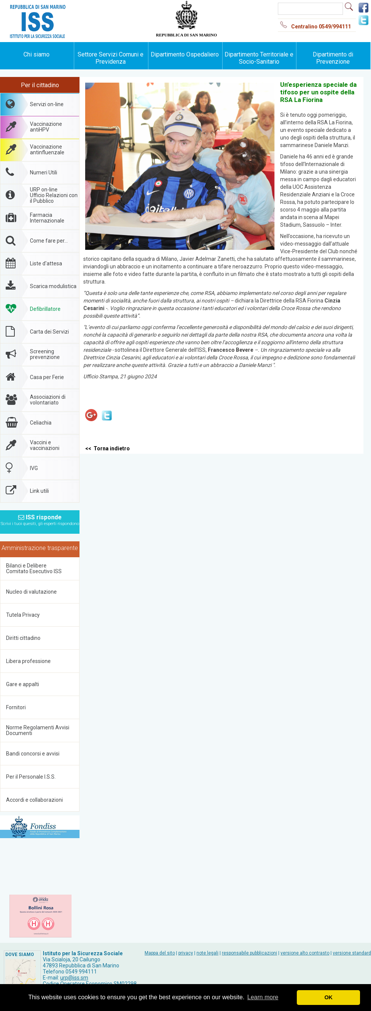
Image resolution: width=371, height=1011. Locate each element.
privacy (185, 953)
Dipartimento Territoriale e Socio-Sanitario (258, 58)
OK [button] (328, 997)
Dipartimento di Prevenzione (333, 58)
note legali (207, 953)
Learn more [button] (262, 997)
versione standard (352, 953)
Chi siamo (36, 54)
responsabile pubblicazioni (249, 953)
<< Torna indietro (107, 448)
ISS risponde (40, 518)
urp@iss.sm (74, 978)
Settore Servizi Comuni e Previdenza (110, 58)
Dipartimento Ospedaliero (185, 54)
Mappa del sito (160, 953)
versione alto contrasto (305, 953)
